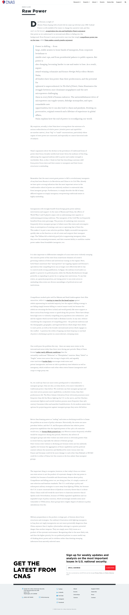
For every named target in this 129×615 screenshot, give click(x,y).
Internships (76, 594)
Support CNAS (95, 589)
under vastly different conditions (48, 352)
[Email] (85, 567)
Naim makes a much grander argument (59, 40)
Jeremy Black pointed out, (51, 431)
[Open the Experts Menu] (86, 2)
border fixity (47, 361)
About (75, 589)
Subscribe (110, 568)
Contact (93, 597)
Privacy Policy (98, 573)
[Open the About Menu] (94, 2)
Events (75, 591)
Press (92, 594)
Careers (75, 597)
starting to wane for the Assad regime (60, 300)
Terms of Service (109, 573)
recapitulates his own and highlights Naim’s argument (65, 31)
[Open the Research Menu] (77, 2)
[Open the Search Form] (125, 2)
